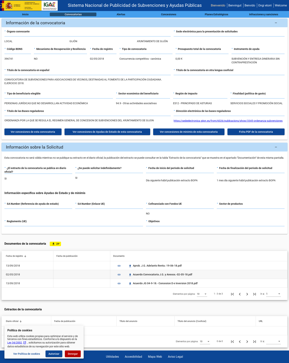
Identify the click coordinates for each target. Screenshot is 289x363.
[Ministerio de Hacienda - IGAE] (30, 6)
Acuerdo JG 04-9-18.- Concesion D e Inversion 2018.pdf (163, 283)
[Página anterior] (239, 293)
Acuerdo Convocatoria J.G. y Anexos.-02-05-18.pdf (160, 274)
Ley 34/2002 (16, 342)
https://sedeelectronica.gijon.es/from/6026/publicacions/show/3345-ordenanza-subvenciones (228, 120)
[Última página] (254, 293)
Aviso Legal (175, 356)
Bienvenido (218, 5)
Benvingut (234, 5)
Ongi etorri (265, 5)
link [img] (119, 265)
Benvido (250, 5)
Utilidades (112, 356)
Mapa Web (155, 356)
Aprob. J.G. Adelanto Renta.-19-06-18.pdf (155, 265)
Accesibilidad (133, 356)
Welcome (281, 5)
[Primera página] (232, 293)
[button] (144, 22)
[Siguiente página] (247, 293)
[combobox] (202, 294)
